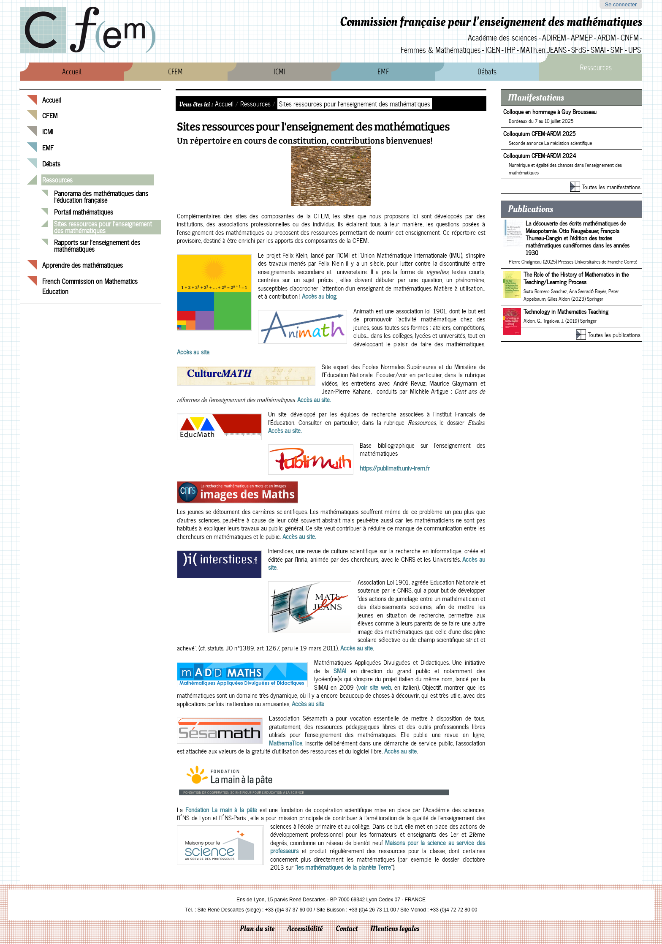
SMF (617, 50)
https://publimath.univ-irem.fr (395, 468)
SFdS (578, 50)
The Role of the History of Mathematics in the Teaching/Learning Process (576, 277)
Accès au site (193, 352)
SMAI (598, 50)
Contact (347, 928)
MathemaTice (285, 743)
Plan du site (257, 928)
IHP (510, 50)
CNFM (630, 37)
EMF (383, 71)
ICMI (279, 71)
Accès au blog (319, 296)
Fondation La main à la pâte (221, 810)
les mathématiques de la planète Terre (344, 867)
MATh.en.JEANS (543, 50)
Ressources (596, 67)
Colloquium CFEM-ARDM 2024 (539, 155)
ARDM (606, 37)
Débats (487, 71)
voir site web (374, 687)
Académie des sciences (502, 37)
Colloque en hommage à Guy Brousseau (550, 111)
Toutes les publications (614, 334)
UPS (634, 50)
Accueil (71, 71)
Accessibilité (305, 928)
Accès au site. (313, 399)
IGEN (493, 50)
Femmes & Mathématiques (441, 50)
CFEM (175, 71)
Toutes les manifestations (611, 187)
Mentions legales (394, 928)
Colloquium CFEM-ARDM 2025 (539, 133)
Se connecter (621, 4)
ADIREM (554, 37)
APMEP (582, 37)
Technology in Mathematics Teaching (566, 311)
